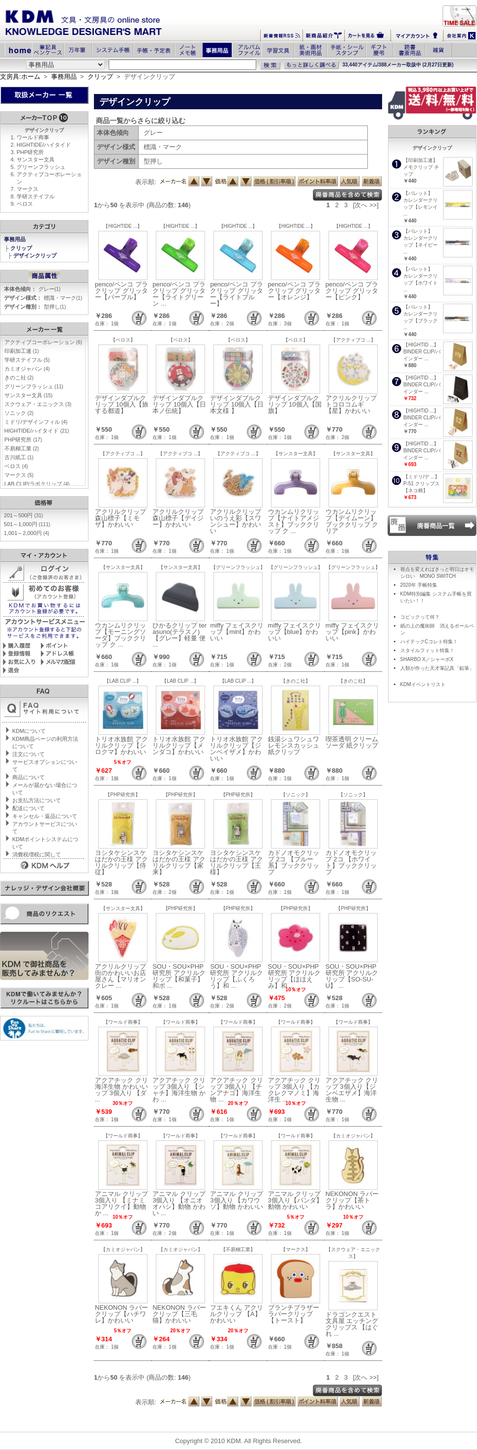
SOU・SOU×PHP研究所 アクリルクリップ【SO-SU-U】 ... (352, 976)
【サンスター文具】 (295, 453)
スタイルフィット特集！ (427, 650)
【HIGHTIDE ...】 (122, 226)
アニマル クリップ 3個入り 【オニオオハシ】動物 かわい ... (179, 1203)
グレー (49, 289)
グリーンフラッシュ (41, 167)
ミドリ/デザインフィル (35, 422)
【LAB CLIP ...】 (122, 681)
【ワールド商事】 (123, 1022)
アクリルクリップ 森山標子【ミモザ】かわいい (120, 518)
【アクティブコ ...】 (353, 340)
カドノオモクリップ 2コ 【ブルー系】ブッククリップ (293, 862)
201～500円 (23, 515)
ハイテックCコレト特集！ (429, 641)
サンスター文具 (36, 159)
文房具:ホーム (20, 76)
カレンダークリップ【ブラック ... (420, 320)
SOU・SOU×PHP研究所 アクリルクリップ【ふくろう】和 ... (236, 976)
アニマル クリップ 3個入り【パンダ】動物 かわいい (295, 1200)
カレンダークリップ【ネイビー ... (420, 244)
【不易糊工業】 (238, 1249)
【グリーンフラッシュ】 (238, 567)
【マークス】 (295, 1249)
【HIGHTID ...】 (421, 344)
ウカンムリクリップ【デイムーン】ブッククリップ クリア (352, 521)
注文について (28, 754)
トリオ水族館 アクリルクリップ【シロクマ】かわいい (121, 745)
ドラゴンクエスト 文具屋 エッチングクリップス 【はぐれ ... (352, 1324)
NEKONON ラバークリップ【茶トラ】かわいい (352, 1200)
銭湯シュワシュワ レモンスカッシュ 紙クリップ (293, 745)
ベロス (25, 204)
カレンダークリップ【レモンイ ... (420, 207)
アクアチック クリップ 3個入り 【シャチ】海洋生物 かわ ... (179, 1089)
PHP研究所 (30, 152)
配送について (28, 808)
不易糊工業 (21, 448)
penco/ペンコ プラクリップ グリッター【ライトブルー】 (236, 294)
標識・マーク (63, 298)
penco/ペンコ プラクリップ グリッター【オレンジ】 (294, 291)
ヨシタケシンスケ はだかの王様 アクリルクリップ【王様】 (236, 862)
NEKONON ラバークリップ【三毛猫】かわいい (179, 1314)
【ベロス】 (123, 340)
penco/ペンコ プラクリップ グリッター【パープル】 (121, 291)
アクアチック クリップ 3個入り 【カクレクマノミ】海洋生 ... (294, 1089)
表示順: (145, 182)
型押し (55, 307)
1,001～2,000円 (26, 533)
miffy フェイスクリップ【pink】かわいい (352, 632)
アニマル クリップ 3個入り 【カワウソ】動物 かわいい (236, 1200)
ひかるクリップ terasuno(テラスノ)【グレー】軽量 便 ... (179, 635)
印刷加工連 (21, 351)
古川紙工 (18, 457)
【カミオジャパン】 (353, 1135)
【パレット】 (418, 193)
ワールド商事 (33, 137)
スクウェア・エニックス (37, 404)
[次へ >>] (366, 205)
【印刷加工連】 (420, 160)
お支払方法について (36, 800)
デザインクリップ (35, 255)
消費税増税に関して (36, 854)
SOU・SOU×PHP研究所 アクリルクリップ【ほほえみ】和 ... (294, 976)
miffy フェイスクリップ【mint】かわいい (237, 632)
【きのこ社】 (295, 681)
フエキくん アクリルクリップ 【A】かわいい (236, 1314)
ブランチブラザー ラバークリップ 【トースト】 (293, 1314)
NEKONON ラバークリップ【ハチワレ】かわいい (121, 1314)
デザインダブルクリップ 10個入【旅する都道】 (122, 404)
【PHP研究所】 (122, 794)
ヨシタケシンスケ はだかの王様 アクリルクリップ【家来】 (179, 862)
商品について (28, 777)
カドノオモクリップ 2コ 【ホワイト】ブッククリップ (351, 862)
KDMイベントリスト (423, 684)
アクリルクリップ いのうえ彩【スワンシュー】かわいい (235, 521)
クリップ (100, 76)
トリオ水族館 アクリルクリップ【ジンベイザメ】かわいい (236, 748)
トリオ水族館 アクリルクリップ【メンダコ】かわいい (179, 745)
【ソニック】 (295, 794)
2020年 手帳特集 (418, 585)
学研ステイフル (36, 196)
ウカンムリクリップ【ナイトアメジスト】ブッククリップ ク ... (293, 521)
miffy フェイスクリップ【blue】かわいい (295, 632)
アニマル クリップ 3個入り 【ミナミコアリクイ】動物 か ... (121, 1203)
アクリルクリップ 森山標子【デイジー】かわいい (178, 518)
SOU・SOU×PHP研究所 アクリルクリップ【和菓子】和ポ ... (179, 976)
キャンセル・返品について (44, 816)
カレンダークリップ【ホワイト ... (420, 282)
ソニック (18, 413)
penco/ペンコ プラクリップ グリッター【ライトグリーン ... (179, 294)
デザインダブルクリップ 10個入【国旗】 (295, 404)
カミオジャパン (27, 369)
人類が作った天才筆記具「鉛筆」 (437, 668)
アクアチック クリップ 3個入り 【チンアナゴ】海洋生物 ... (236, 1089)
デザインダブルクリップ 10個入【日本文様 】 (237, 404)
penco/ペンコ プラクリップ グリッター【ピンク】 (352, 291)
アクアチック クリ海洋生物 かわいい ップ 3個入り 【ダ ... (121, 1089)
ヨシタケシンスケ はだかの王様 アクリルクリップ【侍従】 (121, 862)
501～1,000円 (27, 524)
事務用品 (64, 76)
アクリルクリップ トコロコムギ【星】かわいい (351, 404)
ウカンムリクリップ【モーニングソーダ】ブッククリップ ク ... (120, 635)
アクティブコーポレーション (43, 342)
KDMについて (29, 731)
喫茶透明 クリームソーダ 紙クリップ (352, 742)
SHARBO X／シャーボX (426, 659)
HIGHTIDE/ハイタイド (44, 145)
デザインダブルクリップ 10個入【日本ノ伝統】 (179, 404)
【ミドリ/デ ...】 (421, 476)
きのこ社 (18, 377)
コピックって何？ (420, 617)
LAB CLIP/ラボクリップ (37, 484)
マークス (27, 189)
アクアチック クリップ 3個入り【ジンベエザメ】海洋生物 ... (352, 1089)
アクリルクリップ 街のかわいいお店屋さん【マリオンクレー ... (120, 976)
